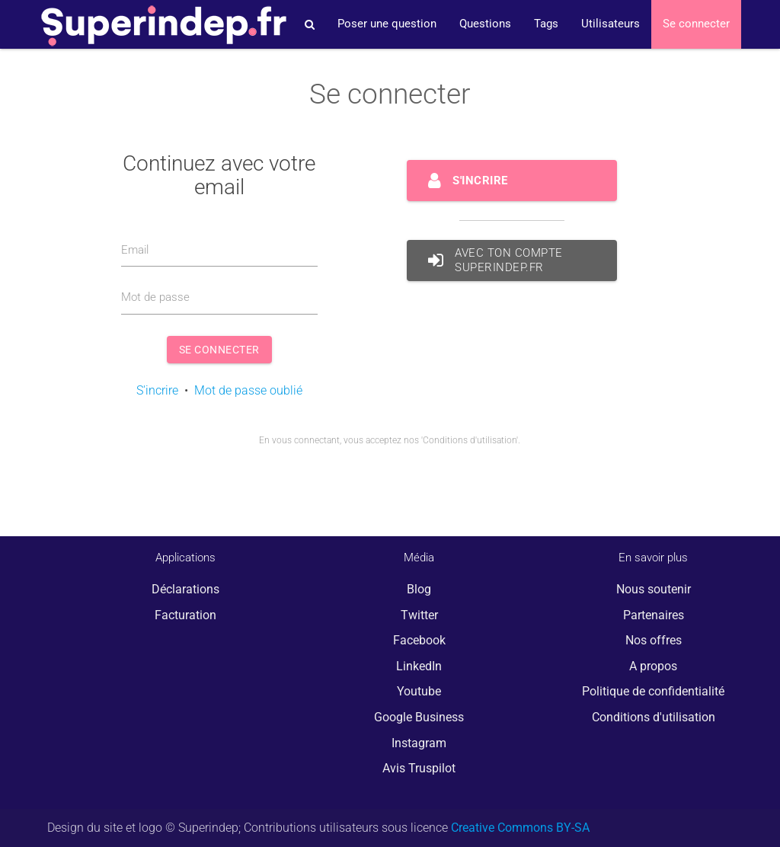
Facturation (185, 615)
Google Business (419, 717)
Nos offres (653, 640)
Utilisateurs (610, 24)
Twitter (419, 615)
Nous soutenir (653, 589)
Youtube (419, 691)
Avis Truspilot (419, 768)
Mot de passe (155, 297)
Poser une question (386, 24)
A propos (653, 666)
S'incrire (157, 390)
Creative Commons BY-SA (520, 827)
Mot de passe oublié (248, 390)
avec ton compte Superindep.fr (495, 260)
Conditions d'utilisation (653, 717)
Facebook (419, 640)
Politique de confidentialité (653, 691)
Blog (419, 589)
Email (135, 250)
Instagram (419, 743)
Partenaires (653, 615)
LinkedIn (419, 666)
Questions (485, 24)
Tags (546, 24)
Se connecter (696, 24)
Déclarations (185, 589)
